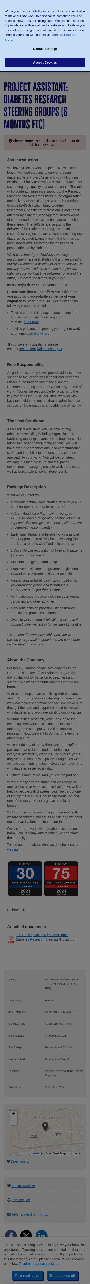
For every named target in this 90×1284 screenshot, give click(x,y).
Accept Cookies (45, 56)
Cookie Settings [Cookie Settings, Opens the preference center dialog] (45, 43)
